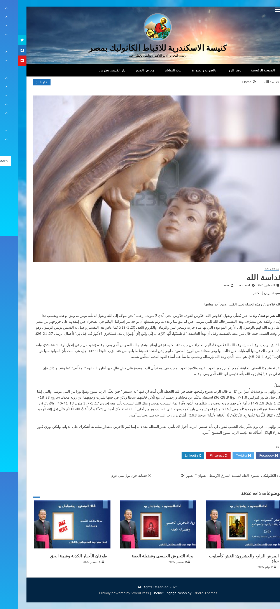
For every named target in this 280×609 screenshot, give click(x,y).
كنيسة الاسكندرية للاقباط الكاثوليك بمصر (140, 48)
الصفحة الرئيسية (245, 70)
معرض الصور (127, 70)
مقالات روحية (254, 268)
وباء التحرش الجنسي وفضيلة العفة (144, 556)
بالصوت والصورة (186, 70)
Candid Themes (187, 593)
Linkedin (175, 455)
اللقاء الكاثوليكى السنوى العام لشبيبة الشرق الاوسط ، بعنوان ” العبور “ (216, 475)
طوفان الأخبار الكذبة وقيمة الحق (60, 556)
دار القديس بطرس (94, 70)
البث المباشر (155, 70)
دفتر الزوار (216, 70)
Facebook (251, 455)
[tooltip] (4, 40)
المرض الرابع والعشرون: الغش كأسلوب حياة (226, 558)
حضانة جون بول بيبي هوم (112, 475)
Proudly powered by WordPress (106, 593)
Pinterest (201, 455)
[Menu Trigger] (260, 9)
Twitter (225, 455)
